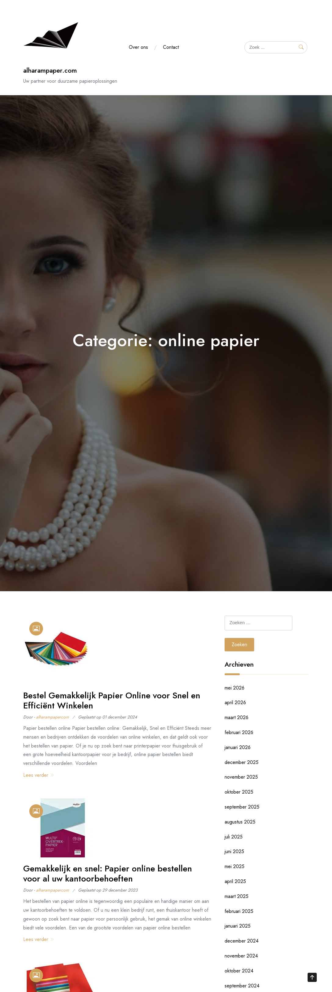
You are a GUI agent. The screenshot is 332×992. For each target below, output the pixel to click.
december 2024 (241, 940)
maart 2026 (236, 717)
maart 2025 (236, 896)
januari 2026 (238, 747)
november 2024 (241, 955)
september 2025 (242, 806)
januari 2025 (238, 925)
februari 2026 (239, 732)
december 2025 (241, 762)
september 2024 (242, 985)
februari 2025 (239, 911)
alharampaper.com (50, 70)
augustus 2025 (240, 821)
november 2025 (241, 776)
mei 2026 (234, 687)
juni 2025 (234, 851)
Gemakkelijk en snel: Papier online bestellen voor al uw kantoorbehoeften (107, 873)
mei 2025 (234, 866)
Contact (171, 47)
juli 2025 (234, 836)
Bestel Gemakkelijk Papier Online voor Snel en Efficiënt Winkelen (111, 700)
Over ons (138, 47)
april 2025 (235, 881)
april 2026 (235, 702)
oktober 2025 (239, 791)
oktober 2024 (239, 970)
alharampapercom (52, 717)
